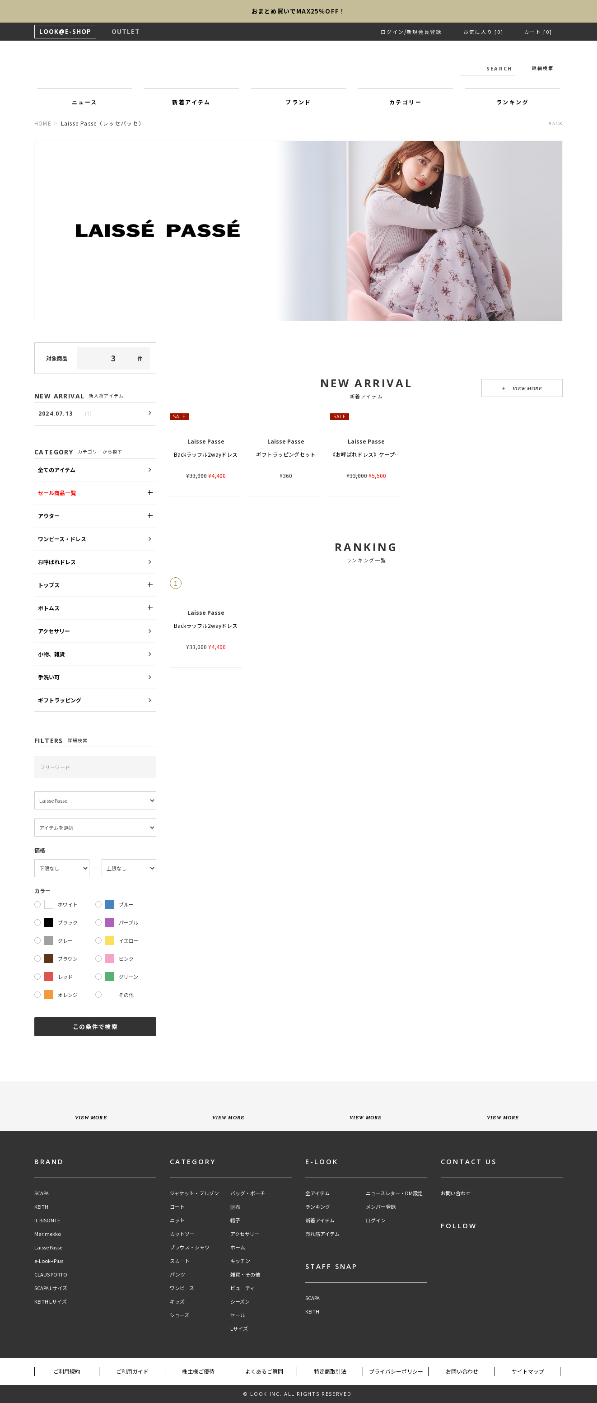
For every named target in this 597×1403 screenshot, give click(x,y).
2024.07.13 (64, 413)
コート (177, 1206)
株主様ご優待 (198, 1371)
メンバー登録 (381, 1206)
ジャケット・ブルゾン (194, 1193)
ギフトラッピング (59, 700)
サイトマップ (528, 1371)
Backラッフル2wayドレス (206, 454)
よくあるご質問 (264, 1371)
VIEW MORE (522, 388)
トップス (49, 585)
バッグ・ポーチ (247, 1193)
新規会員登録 (424, 31)
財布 (235, 1206)
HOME (42, 123)
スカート (180, 1260)
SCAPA (41, 1193)
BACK (555, 123)
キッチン (240, 1260)
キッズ (177, 1301)
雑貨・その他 (245, 1274)
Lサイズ (239, 1328)
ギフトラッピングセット (286, 454)
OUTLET (126, 31)
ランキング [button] (512, 102)
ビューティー (245, 1288)
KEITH (41, 1206)
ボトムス (49, 608)
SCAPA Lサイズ (50, 1288)
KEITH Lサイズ (50, 1301)
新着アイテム (320, 1220)
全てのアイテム (56, 469)
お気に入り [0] (483, 31)
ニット (177, 1220)
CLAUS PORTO (50, 1274)
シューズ (179, 1315)
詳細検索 (543, 68)
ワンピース (182, 1288)
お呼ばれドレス (57, 562)
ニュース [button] (85, 102)
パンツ (177, 1274)
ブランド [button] (298, 102)
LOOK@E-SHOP (65, 31)
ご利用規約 (66, 1371)
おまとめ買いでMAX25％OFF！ (298, 11)
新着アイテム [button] (191, 102)
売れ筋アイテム (322, 1233)
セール (237, 1315)
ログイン (392, 31)
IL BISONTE (47, 1220)
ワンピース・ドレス (62, 538)
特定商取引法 (330, 1371)
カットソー (182, 1233)
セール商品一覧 (57, 492)
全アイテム (317, 1193)
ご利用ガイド (132, 1371)
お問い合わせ (456, 1193)
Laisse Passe (48, 1247)
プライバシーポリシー (396, 1371)
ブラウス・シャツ (190, 1247)
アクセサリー (54, 631)
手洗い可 (49, 677)
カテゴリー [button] (405, 102)
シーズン (240, 1301)
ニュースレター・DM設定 (394, 1193)
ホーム (237, 1247)
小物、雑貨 (51, 654)
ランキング (317, 1206)
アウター (49, 515)
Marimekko (47, 1233)
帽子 (235, 1220)
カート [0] (538, 31)
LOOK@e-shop (298, 66)
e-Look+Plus (48, 1260)
